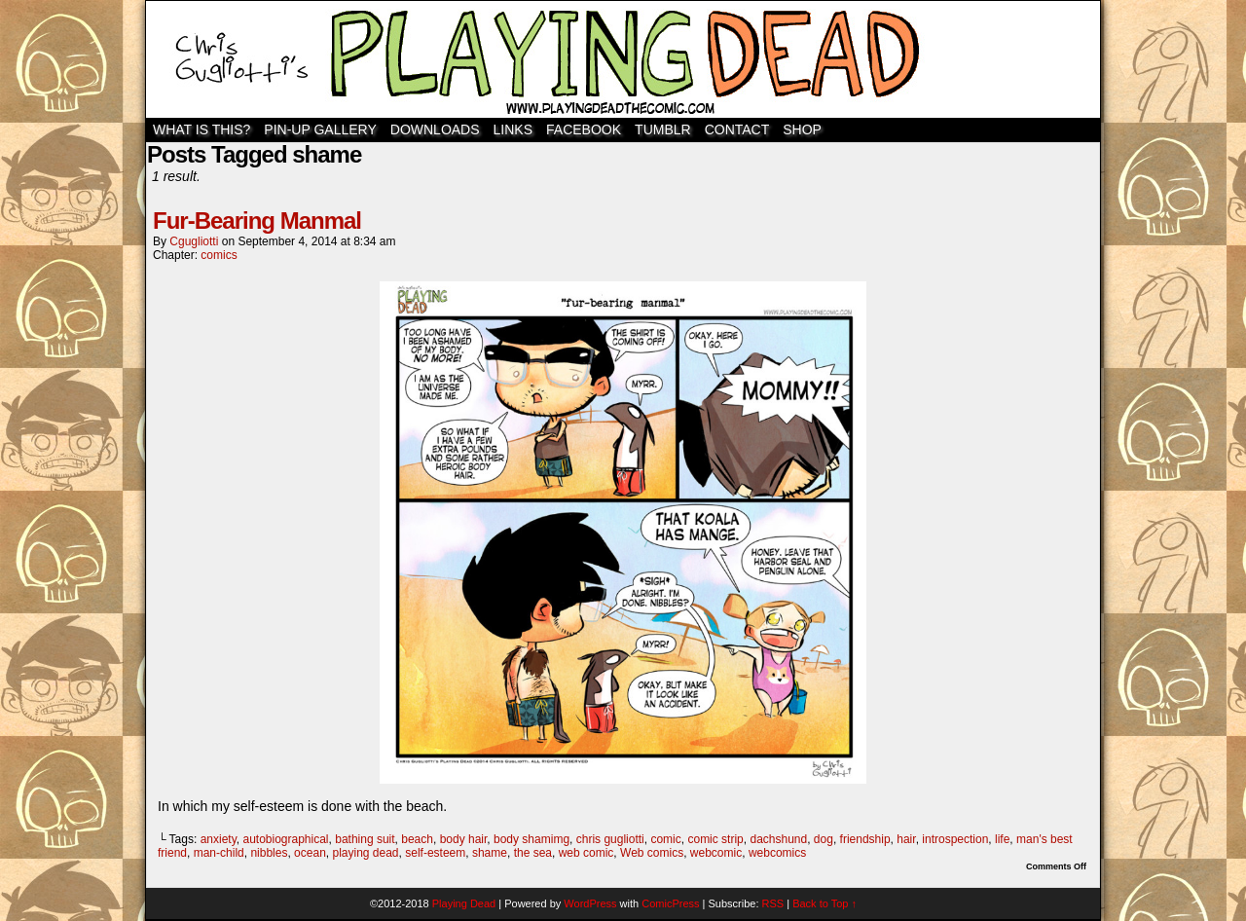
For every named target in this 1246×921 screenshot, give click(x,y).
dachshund (778, 839)
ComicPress (670, 903)
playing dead (365, 853)
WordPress (590, 903)
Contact (737, 129)
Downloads (435, 129)
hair (906, 839)
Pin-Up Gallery (320, 129)
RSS (773, 903)
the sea (533, 853)
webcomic (716, 853)
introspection (955, 839)
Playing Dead (623, 59)
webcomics (777, 853)
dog (823, 839)
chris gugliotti (610, 839)
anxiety (219, 839)
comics (219, 255)
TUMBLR (663, 129)
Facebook (583, 129)
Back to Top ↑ (824, 903)
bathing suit (364, 839)
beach (417, 839)
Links (513, 129)
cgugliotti (193, 241)
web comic (586, 853)
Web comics (651, 853)
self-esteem (435, 853)
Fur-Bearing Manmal (257, 220)
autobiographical (285, 839)
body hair (464, 839)
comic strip (715, 839)
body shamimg (531, 839)
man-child (219, 853)
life (1002, 839)
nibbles (268, 853)
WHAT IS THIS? (201, 129)
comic (665, 839)
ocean (310, 853)
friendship (865, 839)
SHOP (802, 129)
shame (489, 853)
